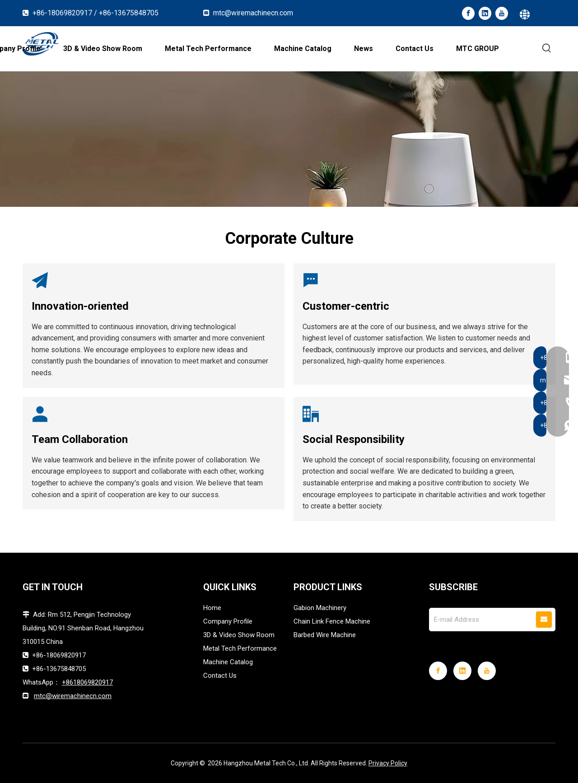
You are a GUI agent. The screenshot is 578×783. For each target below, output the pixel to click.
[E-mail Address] (482, 619)
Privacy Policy (387, 763)
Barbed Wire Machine (325, 635)
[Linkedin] (485, 13)
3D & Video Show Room (239, 635)
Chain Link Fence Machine (332, 621)
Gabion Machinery (320, 608)
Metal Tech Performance (240, 648)
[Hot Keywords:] (546, 48)
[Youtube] (501, 13)
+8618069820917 (87, 682)
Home (212, 608)
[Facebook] (468, 13)
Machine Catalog (228, 662)
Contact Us (220, 675)
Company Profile (227, 621)
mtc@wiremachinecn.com (253, 13)
